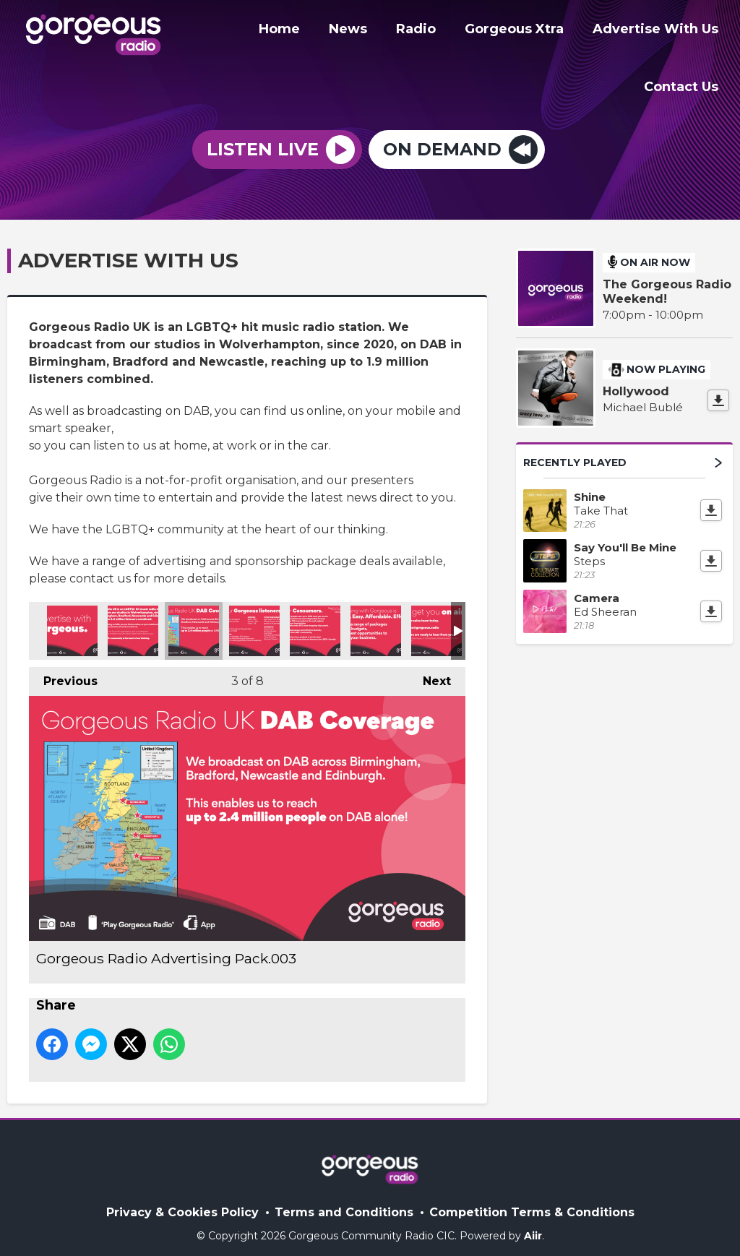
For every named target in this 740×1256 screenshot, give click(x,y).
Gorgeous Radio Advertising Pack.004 (254, 620)
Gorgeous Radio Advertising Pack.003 (193, 620)
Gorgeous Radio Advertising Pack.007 (436, 620)
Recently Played (622, 452)
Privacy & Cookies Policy (182, 1203)
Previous (63, 667)
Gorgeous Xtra (522, 31)
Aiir (533, 1226)
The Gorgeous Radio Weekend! (667, 282)
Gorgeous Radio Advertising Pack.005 (315, 620)
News (368, 31)
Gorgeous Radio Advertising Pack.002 (133, 620)
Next (429, 667)
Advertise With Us (658, 31)
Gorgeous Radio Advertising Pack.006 (375, 620)
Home (305, 31)
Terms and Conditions (344, 1203)
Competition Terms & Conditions (531, 1203)
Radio (430, 31)
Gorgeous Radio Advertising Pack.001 (72, 620)
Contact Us (684, 85)
